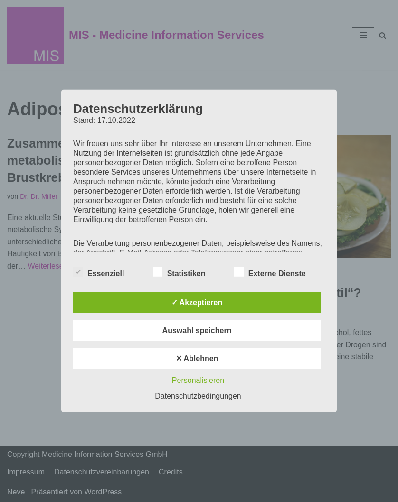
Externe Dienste (270, 272)
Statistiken (179, 272)
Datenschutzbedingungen (198, 396)
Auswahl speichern (197, 330)
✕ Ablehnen (197, 358)
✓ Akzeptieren (197, 302)
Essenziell (98, 272)
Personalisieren (198, 380)
